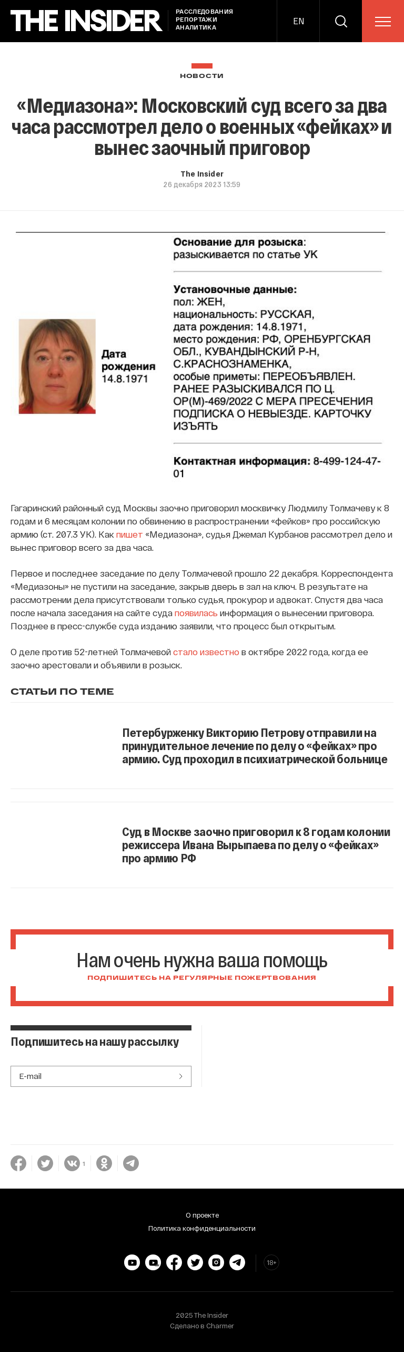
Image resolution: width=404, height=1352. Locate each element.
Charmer (220, 1325)
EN (298, 21)
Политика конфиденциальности (202, 1228)
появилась (196, 612)
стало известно (206, 651)
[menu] (383, 21)
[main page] (87, 20)
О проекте (202, 1215)
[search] (341, 21)
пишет (129, 534)
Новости (202, 76)
